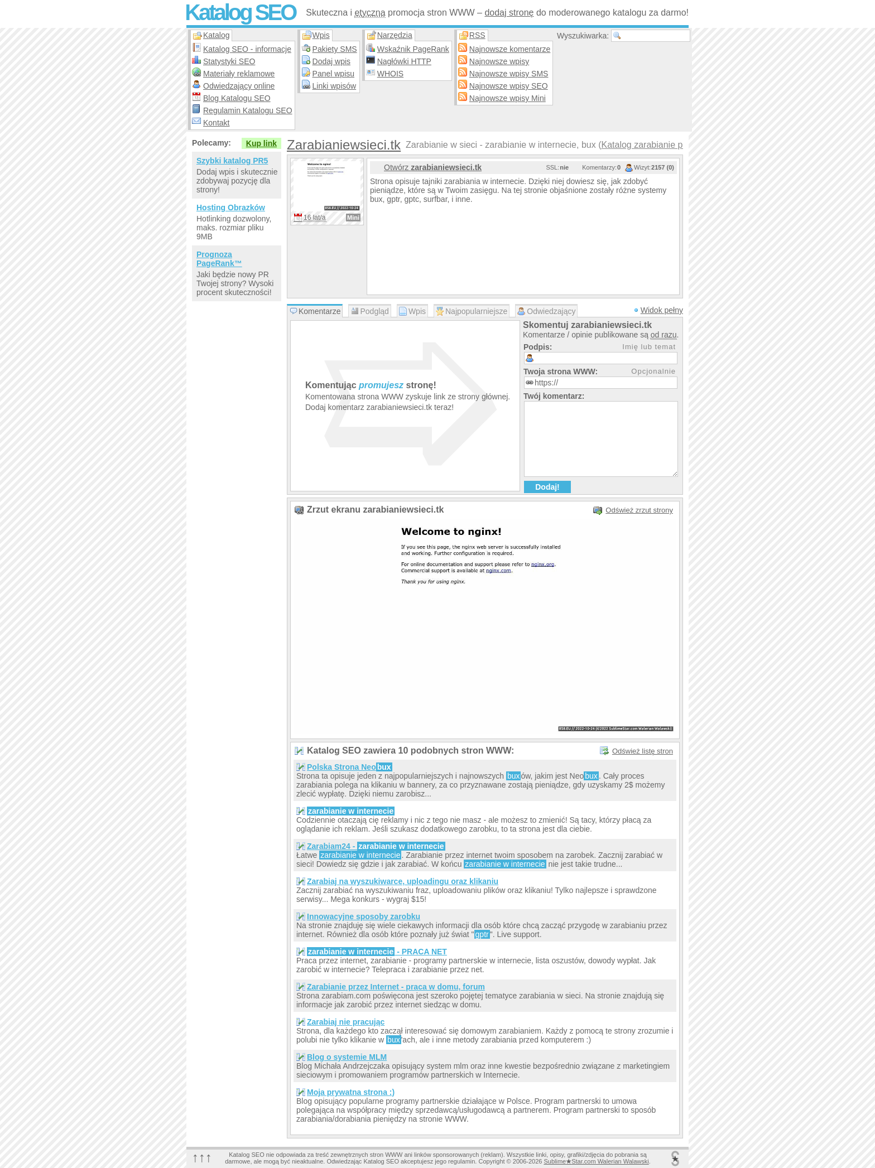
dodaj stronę (508, 12)
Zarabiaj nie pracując (345, 1021)
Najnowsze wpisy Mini (507, 98)
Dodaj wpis (331, 61)
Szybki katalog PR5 (232, 160)
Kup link (261, 143)
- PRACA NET (377, 951)
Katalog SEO (240, 12)
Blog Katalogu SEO (237, 98)
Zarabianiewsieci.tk (344, 144)
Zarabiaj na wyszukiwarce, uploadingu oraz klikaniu (402, 881)
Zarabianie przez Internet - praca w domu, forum (396, 986)
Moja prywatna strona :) (351, 1092)
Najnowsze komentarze (510, 49)
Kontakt (216, 122)
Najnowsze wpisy (499, 61)
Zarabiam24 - (376, 846)
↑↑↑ (202, 1157)
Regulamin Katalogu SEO (247, 110)
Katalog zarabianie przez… (654, 144)
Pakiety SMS (334, 49)
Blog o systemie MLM (347, 1057)
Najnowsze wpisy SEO (508, 85)
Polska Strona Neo (349, 766)
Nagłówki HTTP (404, 61)
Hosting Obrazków (230, 207)
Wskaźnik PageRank (413, 49)
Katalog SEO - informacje (247, 49)
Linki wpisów (334, 85)
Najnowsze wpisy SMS (509, 73)
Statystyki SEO (229, 61)
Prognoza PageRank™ (219, 259)
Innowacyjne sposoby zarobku (363, 916)
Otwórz (433, 167)
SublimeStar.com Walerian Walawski (596, 1161)
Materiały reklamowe (239, 73)
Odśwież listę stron (642, 751)
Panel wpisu (333, 73)
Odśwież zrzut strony (639, 510)
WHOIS (390, 73)
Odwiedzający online (239, 85)
